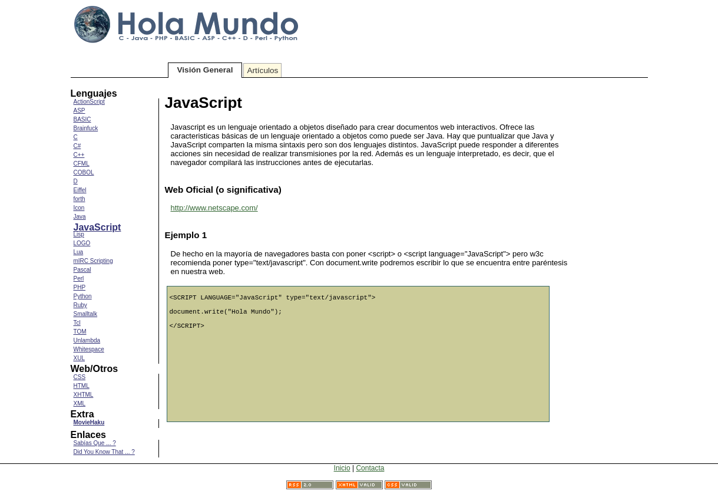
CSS (80, 377)
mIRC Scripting (93, 261)
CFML (82, 163)
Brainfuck (86, 128)
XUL (79, 358)
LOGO (82, 243)
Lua (79, 252)
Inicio (342, 468)
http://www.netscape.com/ (214, 207)
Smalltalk (86, 314)
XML (80, 403)
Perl (79, 278)
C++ (79, 155)
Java (80, 216)
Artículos (262, 70)
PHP (80, 287)
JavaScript (97, 227)
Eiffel (80, 190)
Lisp (79, 234)
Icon (79, 208)
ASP (79, 110)
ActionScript (89, 101)
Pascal (82, 269)
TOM (80, 331)
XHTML (84, 394)
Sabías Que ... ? (95, 443)
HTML (82, 386)
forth (79, 199)
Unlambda (87, 340)
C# (77, 146)
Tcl (77, 323)
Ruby (80, 305)
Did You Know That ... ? (104, 452)
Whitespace (89, 349)
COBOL (84, 172)
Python (83, 296)
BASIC (82, 119)
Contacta (370, 468)
